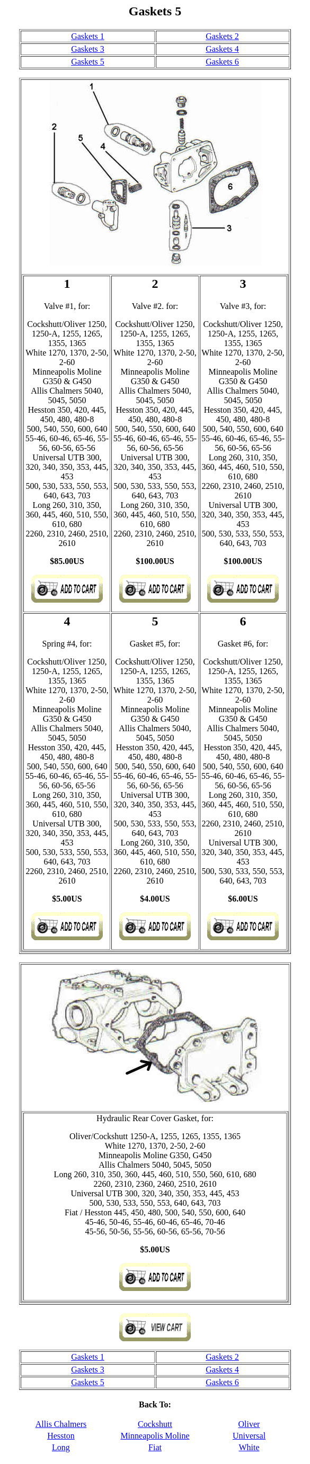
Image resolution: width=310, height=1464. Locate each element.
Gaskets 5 (87, 61)
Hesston (61, 1435)
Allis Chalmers (61, 1424)
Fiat (155, 1447)
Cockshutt (155, 1424)
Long (61, 1447)
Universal (249, 1435)
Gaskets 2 (222, 36)
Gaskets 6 (222, 61)
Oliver (249, 1424)
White (248, 1447)
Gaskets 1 (87, 36)
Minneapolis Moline (154, 1435)
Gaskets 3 (87, 48)
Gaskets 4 (222, 48)
